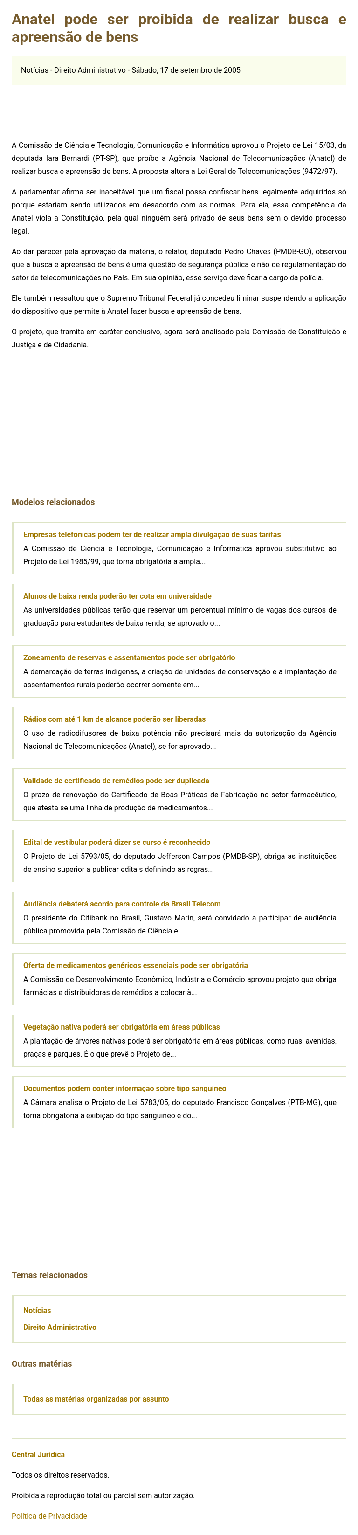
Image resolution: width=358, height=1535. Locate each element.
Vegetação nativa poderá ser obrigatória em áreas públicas (121, 1027)
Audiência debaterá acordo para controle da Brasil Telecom (122, 903)
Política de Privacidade (49, 1516)
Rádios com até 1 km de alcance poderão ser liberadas (114, 719)
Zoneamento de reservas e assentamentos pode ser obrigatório (129, 657)
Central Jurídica (38, 1454)
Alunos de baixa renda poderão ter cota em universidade (117, 596)
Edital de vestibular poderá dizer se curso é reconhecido (116, 842)
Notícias (37, 1310)
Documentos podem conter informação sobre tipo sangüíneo (125, 1088)
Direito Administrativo (59, 1327)
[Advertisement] (81, 108)
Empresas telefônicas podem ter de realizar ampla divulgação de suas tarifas (152, 534)
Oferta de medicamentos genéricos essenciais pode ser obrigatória (135, 965)
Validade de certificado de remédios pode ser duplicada (116, 780)
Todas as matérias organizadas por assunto (96, 1399)
